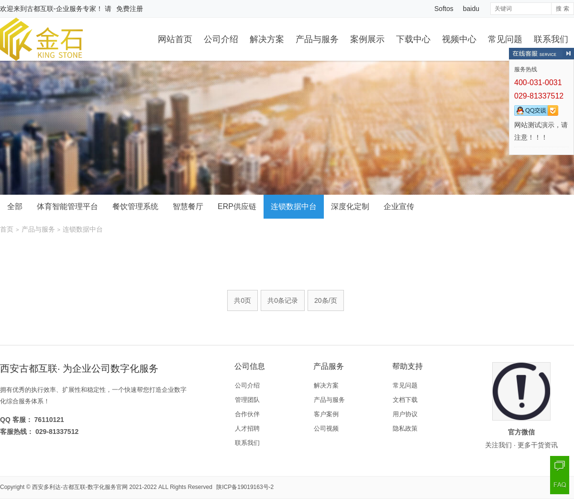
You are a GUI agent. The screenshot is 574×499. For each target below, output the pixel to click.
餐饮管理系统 (135, 206)
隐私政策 (405, 428)
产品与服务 (317, 39)
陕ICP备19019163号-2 (245, 487)
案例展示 (367, 39)
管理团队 (247, 399)
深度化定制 (350, 206)
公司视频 (326, 428)
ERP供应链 (237, 206)
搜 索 (562, 8)
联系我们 (551, 39)
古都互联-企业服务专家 (61, 8)
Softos (443, 8)
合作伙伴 (247, 414)
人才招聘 (247, 428)
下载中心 (413, 39)
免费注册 (129, 8)
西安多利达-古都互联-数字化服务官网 (80, 487)
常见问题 (505, 39)
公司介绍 (221, 39)
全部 (14, 206)
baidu (471, 8)
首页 (6, 229)
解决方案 (267, 39)
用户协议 (405, 414)
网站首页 (175, 39)
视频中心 (459, 39)
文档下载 (405, 399)
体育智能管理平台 (67, 206)
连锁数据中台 (294, 206)
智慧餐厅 (188, 206)
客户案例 (326, 414)
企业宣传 (399, 206)
